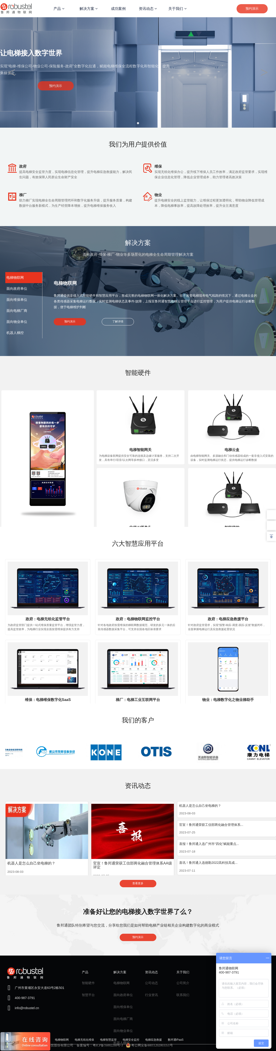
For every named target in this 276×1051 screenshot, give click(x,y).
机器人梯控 (121, 1043)
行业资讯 (151, 995)
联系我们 (182, 995)
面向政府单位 (123, 995)
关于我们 (177, 9)
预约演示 (252, 8)
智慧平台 (88, 995)
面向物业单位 (123, 1031)
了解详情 (117, 322)
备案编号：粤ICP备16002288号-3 (100, 1045)
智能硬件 (88, 983)
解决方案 (89, 9)
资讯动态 (148, 9)
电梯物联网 (121, 983)
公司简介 (182, 983)
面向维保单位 (123, 1007)
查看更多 (137, 884)
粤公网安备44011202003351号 (149, 1045)
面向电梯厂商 (123, 1019)
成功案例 (118, 9)
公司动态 (151, 983)
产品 (58, 9)
